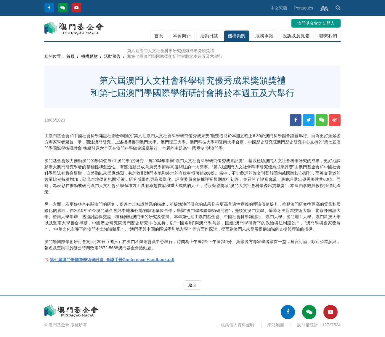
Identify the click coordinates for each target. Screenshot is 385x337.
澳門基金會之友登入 (316, 23)
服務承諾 (264, 35)
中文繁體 (279, 8)
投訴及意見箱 (296, 35)
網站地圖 (275, 324)
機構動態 (237, 35)
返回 (192, 284)
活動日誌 (209, 35)
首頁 (158, 35)
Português (303, 8)
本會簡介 (182, 35)
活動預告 (112, 56)
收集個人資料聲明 (237, 324)
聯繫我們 (328, 35)
